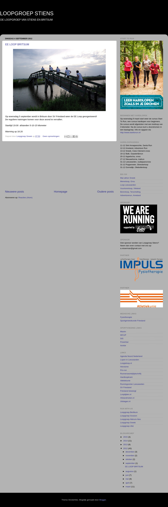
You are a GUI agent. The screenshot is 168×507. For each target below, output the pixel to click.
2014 (125, 441)
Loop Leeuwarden (128, 185)
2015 (125, 437)
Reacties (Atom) (25, 197)
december (130, 452)
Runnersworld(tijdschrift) (130, 374)
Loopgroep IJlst (127, 426)
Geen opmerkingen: (51, 136)
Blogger (102, 500)
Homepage (60, 191)
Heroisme (124, 367)
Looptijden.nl (125, 394)
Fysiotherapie (126, 317)
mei (127, 479)
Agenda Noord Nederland (131, 356)
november (130, 455)
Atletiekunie (125, 381)
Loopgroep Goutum (128, 416)
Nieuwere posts (14, 191)
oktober (129, 459)
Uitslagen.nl (125, 401)
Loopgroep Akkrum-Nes (130, 419)
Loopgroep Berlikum (129, 412)
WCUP (123, 335)
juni (127, 475)
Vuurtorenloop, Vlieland (130, 188)
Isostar (123, 345)
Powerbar (124, 342)
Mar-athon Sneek (127, 178)
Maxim (123, 331)
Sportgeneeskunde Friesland (132, 321)
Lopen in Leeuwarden (129, 360)
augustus (130, 471)
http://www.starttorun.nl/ (130, 132)
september (130, 463)
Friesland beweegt (128, 391)
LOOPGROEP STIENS (26, 13)
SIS (121, 338)
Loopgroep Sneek (128, 422)
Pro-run (123, 370)
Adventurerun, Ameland (130, 195)
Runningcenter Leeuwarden (132, 384)
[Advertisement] (59, 165)
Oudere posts (105, 191)
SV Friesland (125, 387)
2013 (125, 444)
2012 (125, 448)
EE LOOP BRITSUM (17, 44)
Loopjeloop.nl (126, 363)
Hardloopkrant (126, 377)
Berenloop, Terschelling (130, 192)
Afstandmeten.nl (127, 398)
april (128, 483)
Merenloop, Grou (127, 181)
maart (128, 487)
